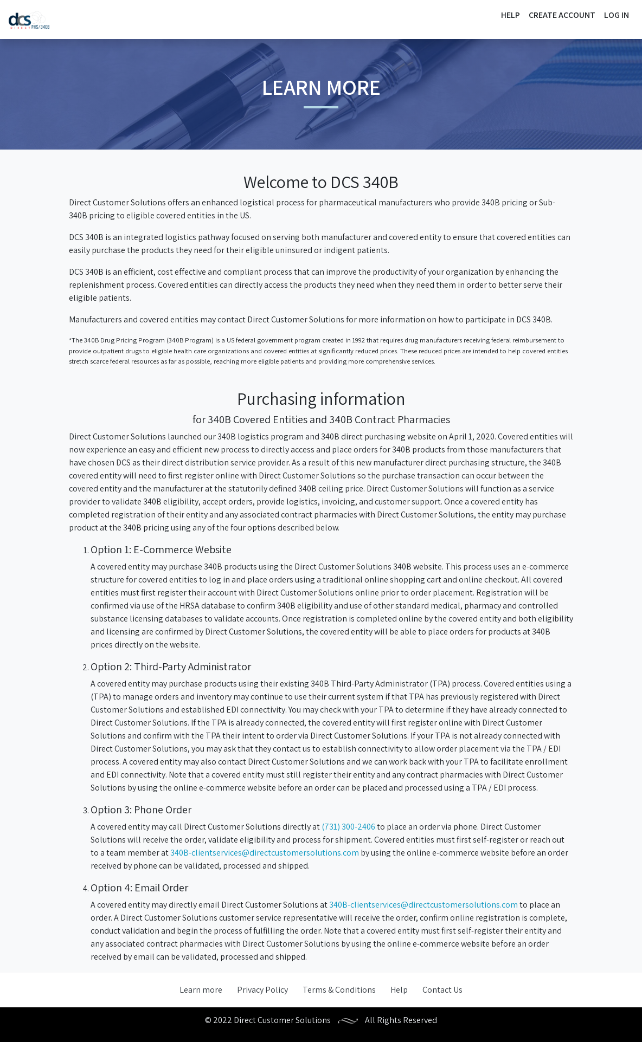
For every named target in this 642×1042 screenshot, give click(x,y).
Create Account (562, 15)
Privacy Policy (262, 989)
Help (510, 15)
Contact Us (442, 989)
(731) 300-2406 (348, 826)
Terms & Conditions (339, 989)
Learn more (200, 989)
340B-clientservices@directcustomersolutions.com (264, 852)
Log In (616, 15)
